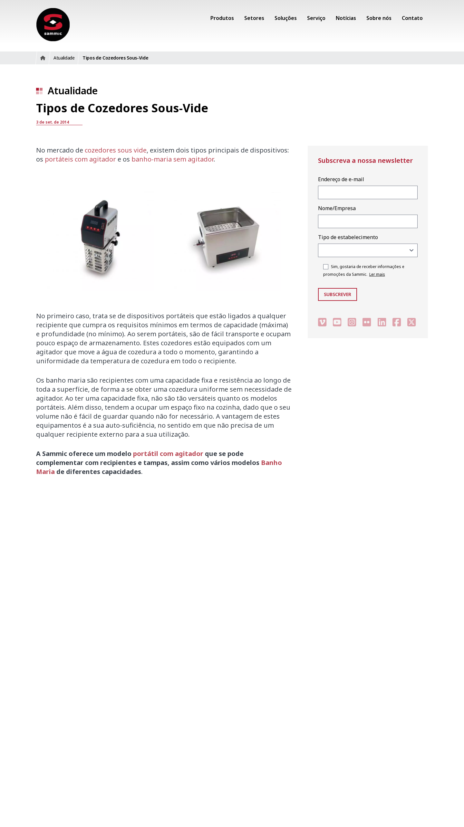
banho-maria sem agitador (172, 159)
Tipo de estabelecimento (348, 237)
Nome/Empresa (337, 208)
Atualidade (73, 90)
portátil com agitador (168, 453)
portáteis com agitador (80, 159)
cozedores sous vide (116, 150)
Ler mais (377, 274)
